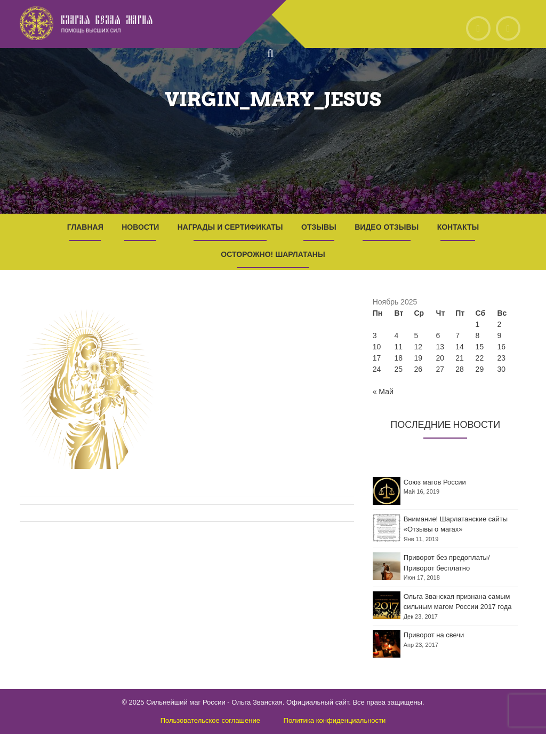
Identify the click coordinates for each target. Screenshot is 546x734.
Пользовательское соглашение (210, 720)
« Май (383, 391)
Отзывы (318, 227)
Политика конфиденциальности (335, 720)
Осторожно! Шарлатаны (273, 254)
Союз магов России (435, 482)
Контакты (458, 227)
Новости (140, 227)
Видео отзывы (387, 227)
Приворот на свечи (434, 635)
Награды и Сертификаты (230, 227)
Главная (85, 227)
